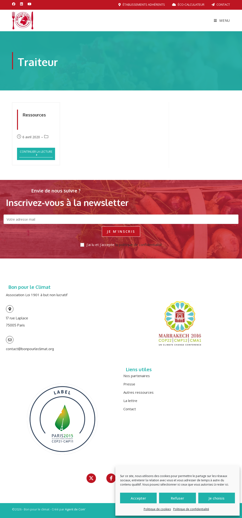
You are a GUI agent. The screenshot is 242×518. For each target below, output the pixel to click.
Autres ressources (138, 392)
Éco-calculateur (188, 4)
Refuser (177, 498)
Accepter (138, 498)
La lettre (130, 400)
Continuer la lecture (36, 153)
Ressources (34, 114)
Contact (221, 4)
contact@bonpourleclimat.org (30, 349)
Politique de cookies (157, 509)
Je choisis (217, 498)
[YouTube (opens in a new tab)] (29, 4)
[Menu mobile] (222, 20)
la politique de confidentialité (138, 244)
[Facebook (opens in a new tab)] (15, 4)
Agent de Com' (75, 509)
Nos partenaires (136, 375)
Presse (129, 384)
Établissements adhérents (141, 4)
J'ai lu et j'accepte (121, 244)
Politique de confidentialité (191, 509)
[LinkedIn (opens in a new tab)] (21, 4)
